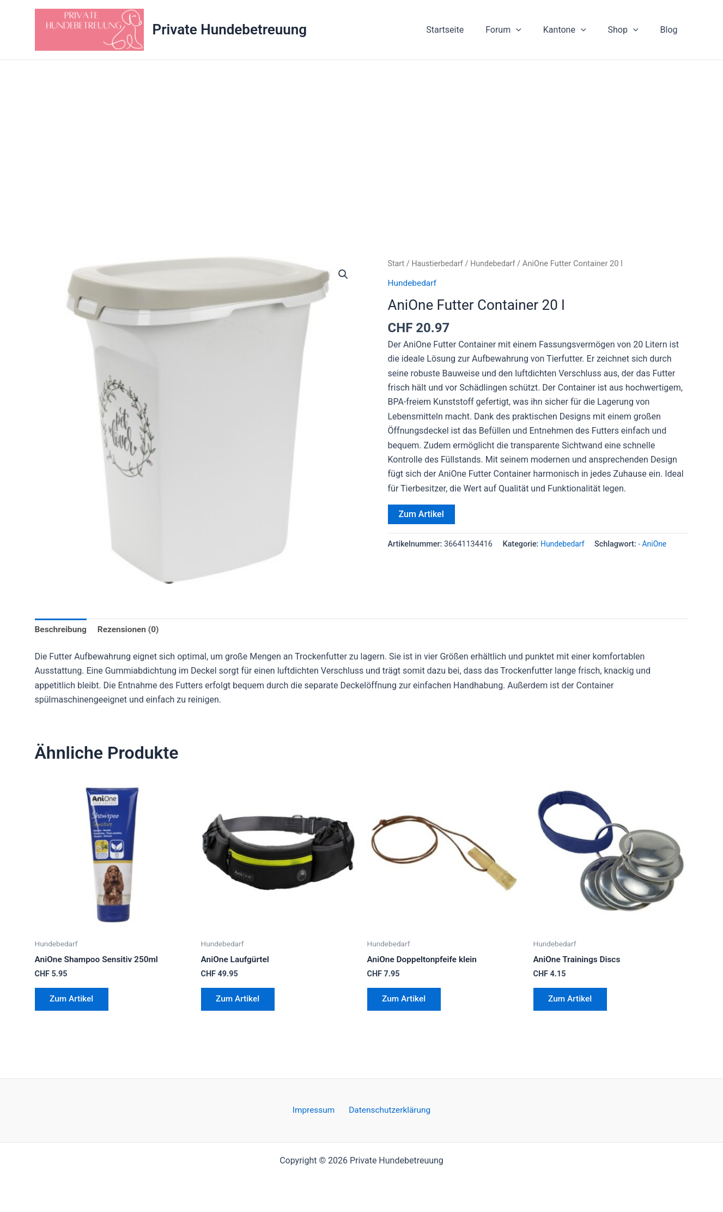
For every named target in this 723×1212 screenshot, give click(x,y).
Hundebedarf (496, 263)
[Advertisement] (362, 141)
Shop (630, 30)
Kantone (575, 30)
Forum (519, 30)
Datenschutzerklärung (387, 1114)
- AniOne (654, 544)
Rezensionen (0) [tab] (131, 630)
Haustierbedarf (439, 263)
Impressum (315, 1114)
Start (396, 263)
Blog (671, 30)
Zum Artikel (421, 514)
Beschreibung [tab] (62, 630)
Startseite (464, 30)
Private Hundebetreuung (230, 29)
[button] (531, 30)
